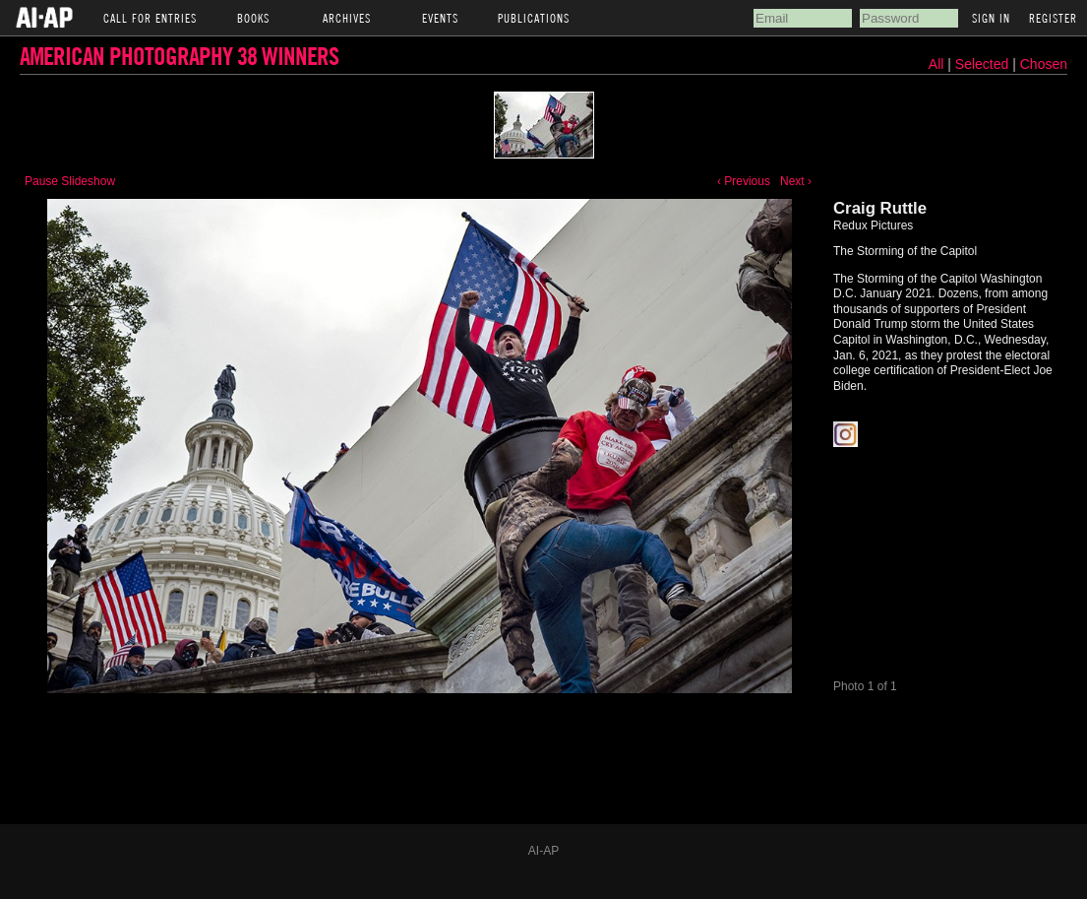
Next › (796, 181)
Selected (983, 64)
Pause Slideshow (70, 181)
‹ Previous (743, 181)
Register (1053, 18)
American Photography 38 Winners (179, 55)
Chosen (1043, 64)
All (936, 64)
